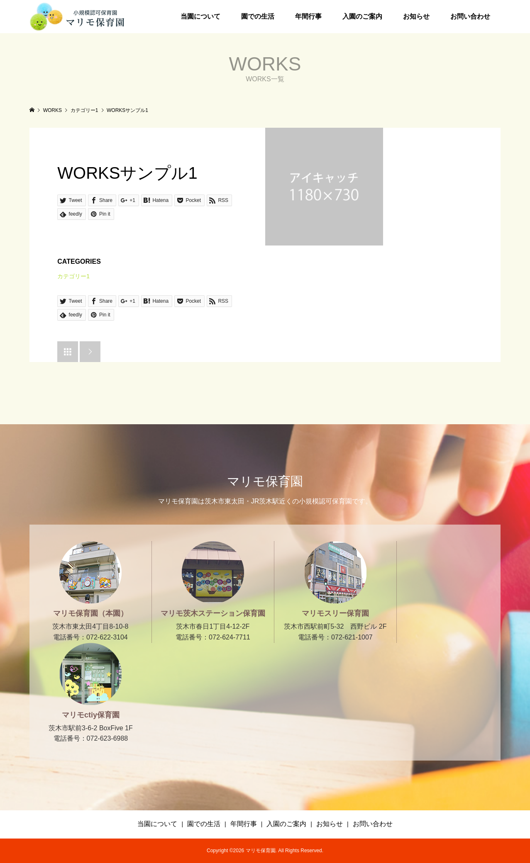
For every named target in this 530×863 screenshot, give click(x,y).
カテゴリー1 (73, 276)
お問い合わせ (470, 16)
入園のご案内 (362, 16)
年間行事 (308, 16)
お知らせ (416, 16)
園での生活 (257, 16)
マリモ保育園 (265, 481)
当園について (200, 16)
